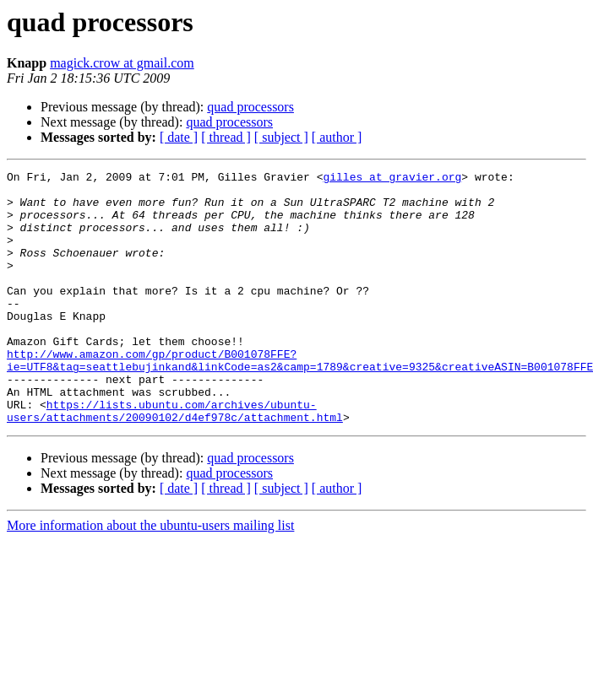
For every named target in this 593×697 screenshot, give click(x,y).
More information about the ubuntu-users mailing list (150, 576)
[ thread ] (226, 137)
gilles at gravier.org (392, 178)
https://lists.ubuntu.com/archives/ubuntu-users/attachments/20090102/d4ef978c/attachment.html (175, 460)
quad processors (250, 107)
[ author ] (337, 137)
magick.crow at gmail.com (122, 63)
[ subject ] (281, 137)
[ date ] (179, 137)
